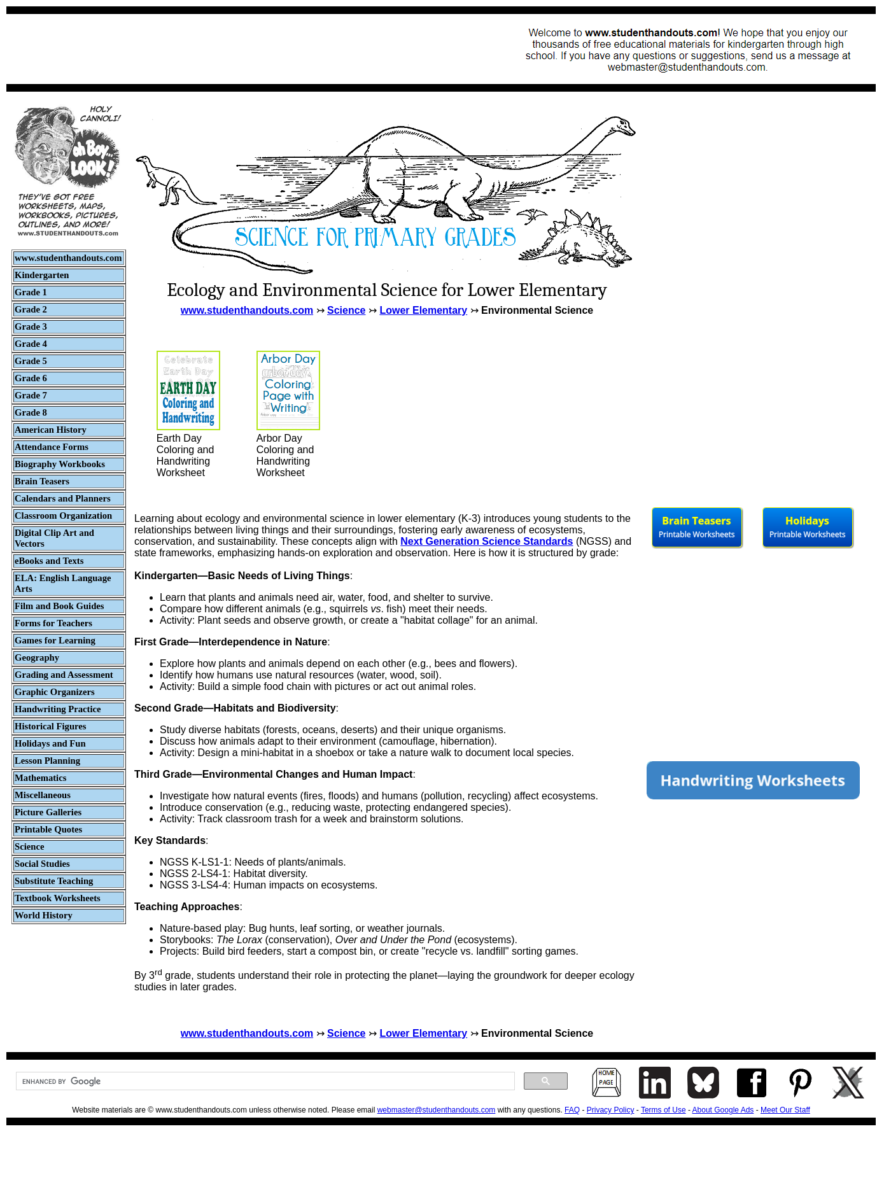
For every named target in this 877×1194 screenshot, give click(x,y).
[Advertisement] (245, 49)
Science (346, 310)
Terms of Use (663, 1110)
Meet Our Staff (785, 1110)
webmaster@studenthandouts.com (436, 1110)
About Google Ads (723, 1110)
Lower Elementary (423, 310)
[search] (264, 1081)
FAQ (572, 1110)
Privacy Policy (611, 1110)
